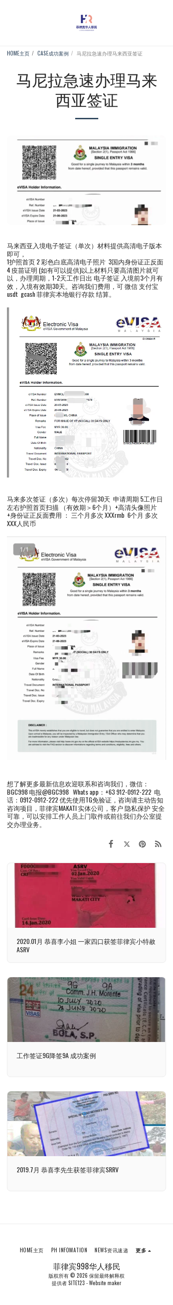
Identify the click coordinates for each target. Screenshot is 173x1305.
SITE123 (76, 1283)
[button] (10, 22)
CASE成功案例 (53, 53)
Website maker (105, 1283)
